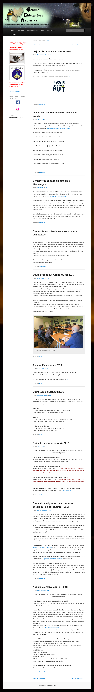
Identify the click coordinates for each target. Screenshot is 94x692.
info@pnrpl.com (67, 490)
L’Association (20, 30)
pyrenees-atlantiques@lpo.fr (53, 558)
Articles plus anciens (39, 45)
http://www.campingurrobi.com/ (42, 547)
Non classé (42, 104)
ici (69, 77)
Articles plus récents (78, 45)
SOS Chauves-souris (32, 30)
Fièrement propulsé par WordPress (47, 685)
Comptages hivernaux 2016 (48, 392)
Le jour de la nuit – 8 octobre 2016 (52, 51)
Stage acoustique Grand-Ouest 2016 (53, 274)
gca (48, 40)
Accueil (12, 30)
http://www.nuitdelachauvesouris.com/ (58, 128)
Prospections (42, 266)
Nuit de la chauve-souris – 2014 (50, 587)
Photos (42, 30)
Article (40, 356)
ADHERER (13, 34)
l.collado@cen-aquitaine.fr (51, 628)
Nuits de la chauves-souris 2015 (51, 443)
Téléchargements (51, 30)
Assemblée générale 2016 (47, 365)
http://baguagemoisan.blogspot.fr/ (56, 196)
